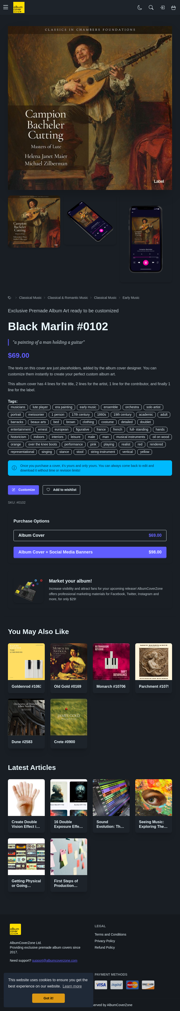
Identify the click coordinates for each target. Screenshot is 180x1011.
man (105, 437)
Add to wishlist (61, 489)
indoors (39, 437)
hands (160, 429)
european (62, 429)
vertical (127, 452)
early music (88, 407)
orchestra (132, 407)
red (140, 444)
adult (163, 414)
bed (56, 422)
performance (74, 444)
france (101, 429)
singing (47, 452)
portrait (16, 414)
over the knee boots (42, 444)
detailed (127, 422)
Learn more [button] (72, 986)
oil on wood (160, 437)
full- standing (139, 429)
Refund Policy (105, 947)
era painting (63, 407)
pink (93, 444)
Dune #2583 (22, 742)
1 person (58, 414)
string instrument (103, 452)
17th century (81, 414)
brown (70, 422)
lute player (40, 407)
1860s (101, 414)
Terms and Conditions (110, 934)
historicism (18, 437)
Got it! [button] (48, 998)
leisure (75, 437)
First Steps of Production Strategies (66, 885)
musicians (18, 407)
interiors (57, 437)
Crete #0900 (64, 742)
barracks (17, 422)
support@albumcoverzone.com (54, 960)
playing (109, 444)
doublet (145, 422)
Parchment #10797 (155, 686)
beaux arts (38, 422)
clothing (88, 422)
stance (64, 452)
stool (79, 452)
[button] (7, 7)
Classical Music (30, 298)
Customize (23, 489)
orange (16, 444)
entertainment (21, 429)
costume (107, 422)
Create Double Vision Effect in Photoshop (25, 826)
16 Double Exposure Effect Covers (68, 826)
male (91, 437)
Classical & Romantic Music (68, 298)
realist (125, 444)
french (117, 429)
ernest (42, 429)
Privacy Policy (105, 941)
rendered (156, 444)
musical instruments (130, 437)
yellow (144, 452)
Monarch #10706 (111, 686)
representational (22, 452)
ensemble (111, 407)
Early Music (131, 298)
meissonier (36, 414)
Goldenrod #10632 (28, 686)
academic (146, 414)
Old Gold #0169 (67, 686)
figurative (82, 429)
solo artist (153, 407)
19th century (123, 414)
